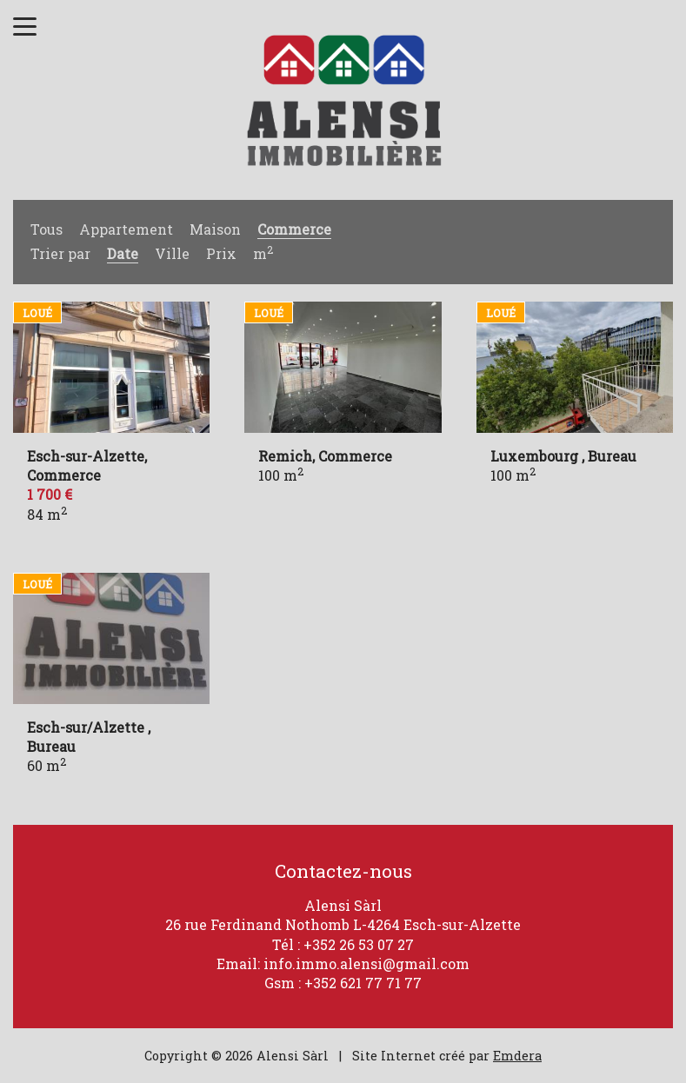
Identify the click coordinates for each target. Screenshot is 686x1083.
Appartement (126, 229)
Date (122, 253)
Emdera (517, 1055)
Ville (172, 253)
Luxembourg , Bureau (563, 456)
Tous (46, 229)
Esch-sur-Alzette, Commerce (87, 465)
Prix (221, 253)
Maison (215, 229)
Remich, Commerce (325, 456)
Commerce (294, 229)
